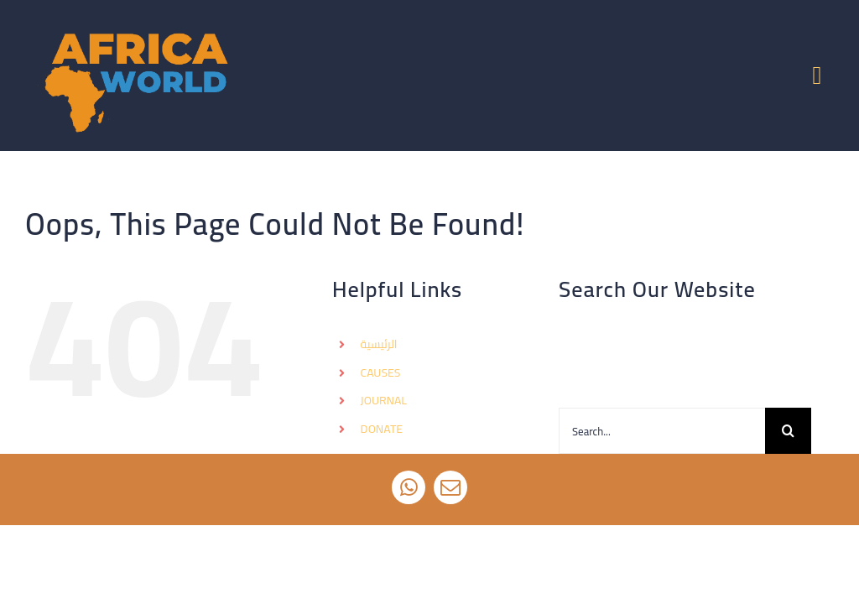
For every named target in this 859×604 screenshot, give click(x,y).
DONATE (382, 429)
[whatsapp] (408, 487)
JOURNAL (384, 400)
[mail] (450, 487)
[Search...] (662, 431)
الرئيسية (379, 344)
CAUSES (381, 372)
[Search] (788, 431)
